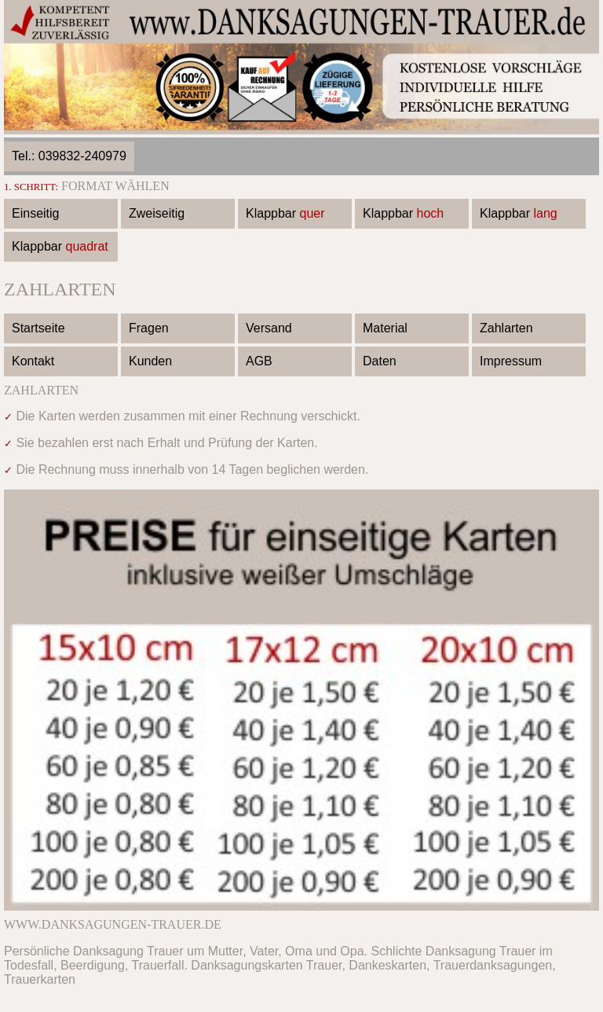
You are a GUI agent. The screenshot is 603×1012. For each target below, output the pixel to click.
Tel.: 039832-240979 (69, 156)
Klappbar (285, 213)
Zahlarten (506, 328)
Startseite (38, 328)
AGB (259, 361)
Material (385, 328)
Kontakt (33, 361)
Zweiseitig (157, 213)
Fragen (149, 328)
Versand (269, 328)
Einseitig (35, 213)
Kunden (150, 361)
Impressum (511, 361)
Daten (380, 361)
